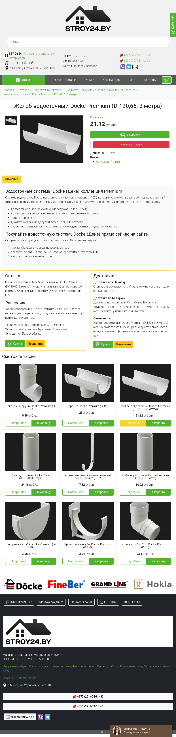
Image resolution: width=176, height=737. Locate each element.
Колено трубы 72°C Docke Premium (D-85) (145, 546)
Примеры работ (81, 602)
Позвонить (35, 343)
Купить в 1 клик (131, 144)
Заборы (113, 666)
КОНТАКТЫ (132, 602)
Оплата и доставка (64, 80)
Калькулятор (111, 80)
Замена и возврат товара (20, 678)
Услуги (89, 80)
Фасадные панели (84, 666)
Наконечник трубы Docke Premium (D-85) (31, 408)
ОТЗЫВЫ (108, 602)
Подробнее (18, 423)
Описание (11, 179)
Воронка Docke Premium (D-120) (88, 406)
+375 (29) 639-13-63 (135, 61)
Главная (9, 90)
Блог (131, 80)
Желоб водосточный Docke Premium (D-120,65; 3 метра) (41, 94)
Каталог (23, 90)
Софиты (34, 666)
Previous (5, 584)
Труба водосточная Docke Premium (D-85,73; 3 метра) (30, 477)
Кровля (102, 666)
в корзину (44, 423)
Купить (15, 344)
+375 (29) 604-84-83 (135, 55)
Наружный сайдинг (15, 666)
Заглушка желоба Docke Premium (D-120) (31, 546)
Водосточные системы (48, 90)
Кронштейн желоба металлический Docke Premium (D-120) (88, 477)
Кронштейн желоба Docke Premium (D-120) (88, 546)
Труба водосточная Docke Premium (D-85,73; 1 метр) (145, 477)
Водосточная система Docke (86, 90)
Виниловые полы (131, 666)
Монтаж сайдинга (51, 602)
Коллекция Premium (122, 90)
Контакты (149, 80)
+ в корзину (130, 134)
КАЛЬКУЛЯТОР (19, 602)
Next (171, 584)
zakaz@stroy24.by (20, 717)
